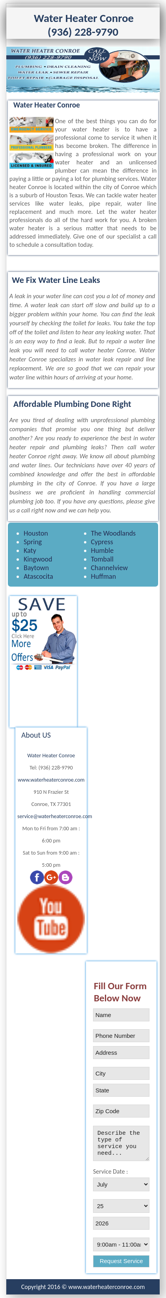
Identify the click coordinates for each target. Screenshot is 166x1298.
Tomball (102, 559)
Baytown (36, 567)
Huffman (103, 576)
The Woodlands (113, 533)
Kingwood (38, 559)
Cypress (102, 542)
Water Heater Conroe (51, 755)
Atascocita (38, 576)
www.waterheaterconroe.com (51, 780)
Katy (30, 550)
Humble (102, 550)
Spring (33, 542)
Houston (36, 533)
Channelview (109, 567)
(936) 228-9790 (83, 32)
